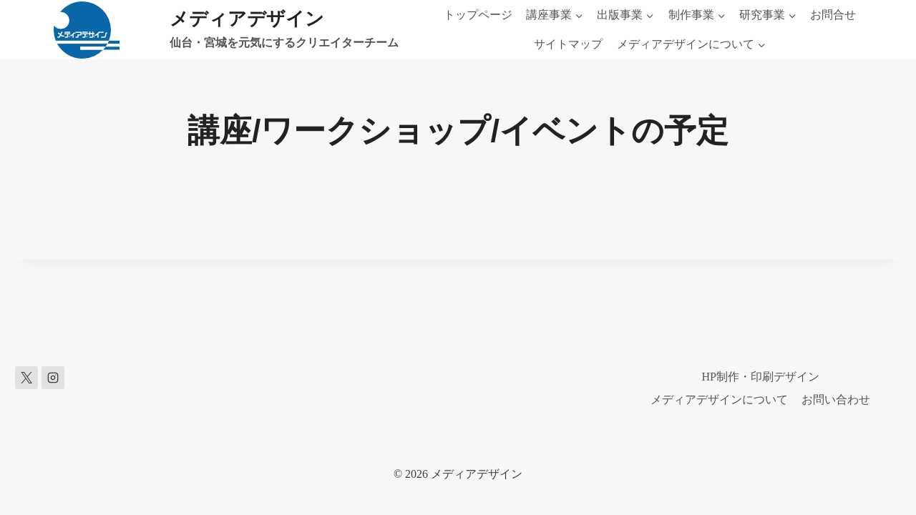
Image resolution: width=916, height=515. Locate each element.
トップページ (478, 15)
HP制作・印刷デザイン (760, 377)
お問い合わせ (836, 399)
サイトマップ (568, 44)
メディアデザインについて (719, 399)
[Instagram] (53, 377)
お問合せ (833, 15)
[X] (26, 377)
